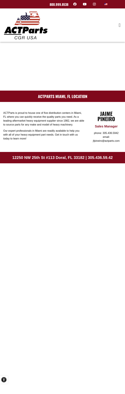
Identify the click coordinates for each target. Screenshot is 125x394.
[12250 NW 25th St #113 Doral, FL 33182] (62, 187)
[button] (120, 25)
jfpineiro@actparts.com (106, 140)
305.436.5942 (111, 133)
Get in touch (62, 134)
